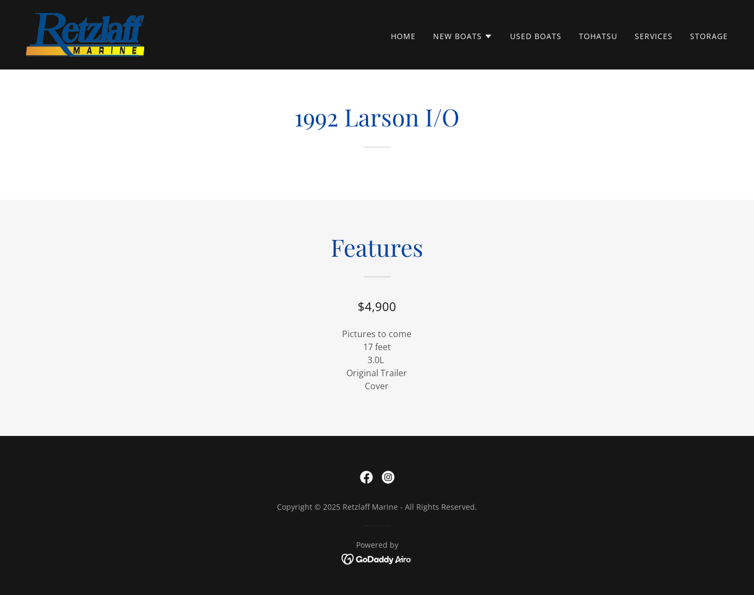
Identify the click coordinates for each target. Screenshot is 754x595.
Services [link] (654, 36)
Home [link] (403, 36)
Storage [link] (709, 36)
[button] (463, 36)
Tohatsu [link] (598, 36)
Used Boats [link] (536, 36)
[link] (85, 34)
